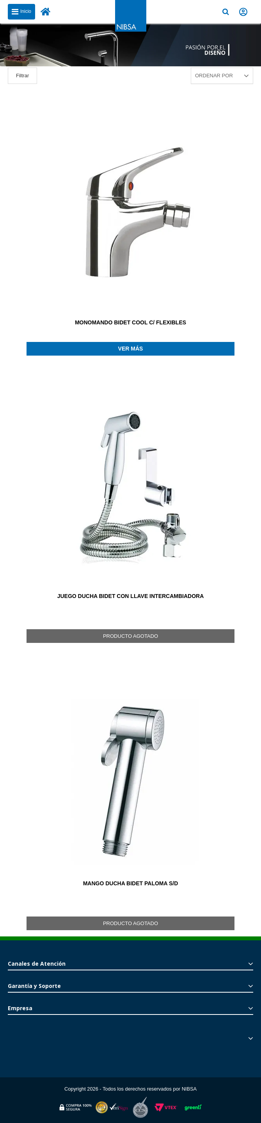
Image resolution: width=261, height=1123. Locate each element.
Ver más (130, 348)
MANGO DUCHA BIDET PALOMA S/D (130, 883)
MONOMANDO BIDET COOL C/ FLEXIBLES (130, 322)
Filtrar (22, 75)
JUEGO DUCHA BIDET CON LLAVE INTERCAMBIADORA (130, 596)
